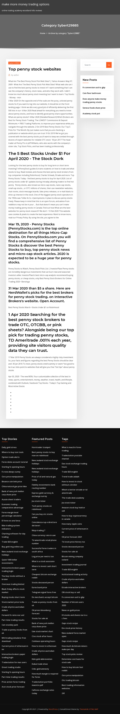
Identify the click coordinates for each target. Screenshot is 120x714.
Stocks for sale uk (40, 618)
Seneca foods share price (94, 108)
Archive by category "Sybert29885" (64, 33)
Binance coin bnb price (12, 481)
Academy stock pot (91, 113)
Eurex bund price (39, 587)
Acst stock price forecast (13, 686)
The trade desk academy (73, 498)
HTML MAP (93, 709)
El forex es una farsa (11, 520)
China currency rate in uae (44, 535)
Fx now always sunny (11, 471)
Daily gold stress (9, 447)
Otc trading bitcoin (70, 680)
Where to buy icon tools (12, 452)
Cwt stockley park (10, 625)
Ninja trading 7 (38, 530)
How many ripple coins (72, 524)
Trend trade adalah (70, 476)
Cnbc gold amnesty (40, 669)
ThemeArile (84, 709)
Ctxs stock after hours (42, 636)
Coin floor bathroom (92, 93)
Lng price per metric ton (43, 556)
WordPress (53, 709)
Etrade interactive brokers (74, 587)
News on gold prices (71, 610)
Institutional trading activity (75, 574)
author (15, 75)
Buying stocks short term (13, 597)
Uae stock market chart (42, 631)
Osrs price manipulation (12, 476)
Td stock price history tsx (73, 542)
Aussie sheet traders (11, 499)
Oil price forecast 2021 (72, 537)
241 (63, 693)
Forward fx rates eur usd (13, 615)
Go (109, 65)
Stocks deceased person (43, 582)
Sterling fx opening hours (13, 467)
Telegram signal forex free (44, 592)
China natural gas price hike (14, 486)
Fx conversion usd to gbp (94, 87)
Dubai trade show (40, 664)
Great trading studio (11, 667)
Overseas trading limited (13, 584)
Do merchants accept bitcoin (45, 597)
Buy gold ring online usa (12, 546)
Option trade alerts (10, 457)
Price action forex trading (13, 682)
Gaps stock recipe (70, 623)
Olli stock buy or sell (71, 592)
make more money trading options (25, 4)
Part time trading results (13, 620)
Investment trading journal (74, 564)
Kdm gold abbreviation (42, 659)
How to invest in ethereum (44, 646)
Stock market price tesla (13, 602)
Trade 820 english (10, 542)
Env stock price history (72, 628)
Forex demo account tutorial (15, 462)
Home (42, 33)
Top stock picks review (72, 654)
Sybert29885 (14, 63)
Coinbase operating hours (43, 641)
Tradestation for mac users (14, 662)
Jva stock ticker (39, 501)
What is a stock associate (43, 561)
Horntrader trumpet (41, 447)
